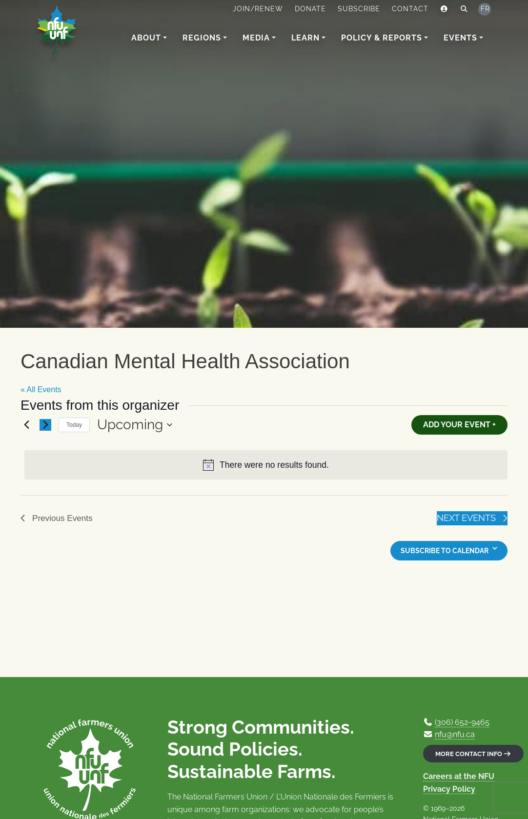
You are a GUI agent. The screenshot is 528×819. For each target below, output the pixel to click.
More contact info (473, 754)
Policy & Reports (381, 37)
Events (460, 37)
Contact (410, 9)
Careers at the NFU (458, 776)
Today (74, 424)
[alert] (266, 465)
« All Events (40, 389)
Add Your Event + (459, 424)
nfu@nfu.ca (455, 734)
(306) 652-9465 (462, 722)
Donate (310, 9)
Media (256, 37)
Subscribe (359, 9)
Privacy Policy (449, 789)
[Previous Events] (26, 425)
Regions (202, 37)
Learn (305, 37)
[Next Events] (45, 425)
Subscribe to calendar (444, 551)
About (146, 37)
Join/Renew (258, 9)
